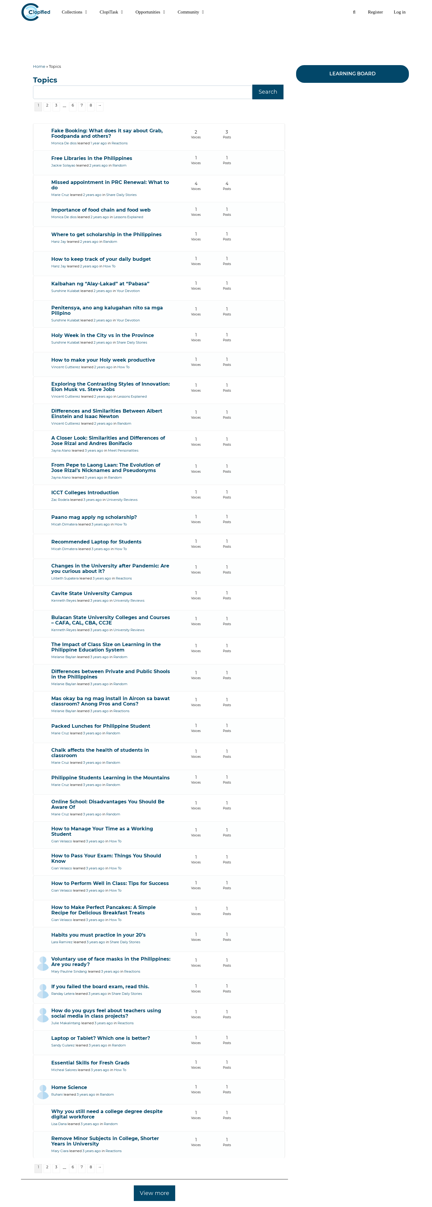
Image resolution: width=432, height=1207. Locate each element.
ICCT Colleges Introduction (85, 492)
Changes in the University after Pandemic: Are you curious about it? (110, 568)
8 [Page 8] (91, 105)
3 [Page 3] (56, 105)
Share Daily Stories (121, 195)
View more (154, 1193)
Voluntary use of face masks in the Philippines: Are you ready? (110, 961)
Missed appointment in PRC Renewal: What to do (110, 185)
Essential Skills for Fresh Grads (90, 1063)
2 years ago (98, 165)
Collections (78, 12)
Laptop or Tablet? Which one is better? (100, 1038)
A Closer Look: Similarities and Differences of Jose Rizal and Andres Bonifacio (108, 440)
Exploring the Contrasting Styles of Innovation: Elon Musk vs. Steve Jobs (110, 386)
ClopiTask (115, 12)
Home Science (69, 1087)
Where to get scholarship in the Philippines (106, 234)
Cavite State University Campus (91, 593)
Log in (400, 12)
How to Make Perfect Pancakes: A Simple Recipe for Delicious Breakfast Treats (103, 910)
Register (375, 12)
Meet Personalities (123, 450)
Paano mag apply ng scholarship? (94, 517)
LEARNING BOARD (352, 74)
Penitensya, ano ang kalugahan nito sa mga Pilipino (107, 310)
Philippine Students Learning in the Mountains (110, 778)
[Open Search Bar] (354, 12)
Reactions (120, 143)
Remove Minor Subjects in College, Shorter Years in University (105, 1141)
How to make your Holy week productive (103, 360)
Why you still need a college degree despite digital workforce (107, 1114)
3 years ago (94, 450)
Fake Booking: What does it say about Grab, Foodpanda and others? (107, 133)
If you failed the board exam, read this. (100, 986)
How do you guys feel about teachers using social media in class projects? (106, 1013)
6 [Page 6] (73, 105)
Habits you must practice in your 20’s (98, 935)
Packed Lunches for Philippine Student (100, 726)
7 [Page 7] (82, 105)
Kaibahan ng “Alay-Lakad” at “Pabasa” (100, 284)
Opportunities (154, 12)
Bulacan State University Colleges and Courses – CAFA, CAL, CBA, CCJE (110, 620)
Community (194, 12)
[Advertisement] (216, 37)
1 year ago (99, 143)
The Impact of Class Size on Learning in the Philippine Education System (106, 647)
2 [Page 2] (47, 105)
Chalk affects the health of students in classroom (100, 752)
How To (109, 266)
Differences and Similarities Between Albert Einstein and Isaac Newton (106, 413)
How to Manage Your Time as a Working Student (102, 831)
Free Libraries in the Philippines (91, 158)
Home (39, 66)
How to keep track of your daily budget (101, 259)
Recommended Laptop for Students (96, 542)
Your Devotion (128, 291)
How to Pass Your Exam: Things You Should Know (106, 858)
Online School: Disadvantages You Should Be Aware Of (107, 804)
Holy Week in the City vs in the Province (102, 335)
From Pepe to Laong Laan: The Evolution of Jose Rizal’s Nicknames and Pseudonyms (105, 467)
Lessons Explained (128, 217)
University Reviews (121, 500)
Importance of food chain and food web (101, 210)
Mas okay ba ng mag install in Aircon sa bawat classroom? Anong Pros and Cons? (110, 701)
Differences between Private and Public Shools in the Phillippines (110, 674)
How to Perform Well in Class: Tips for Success (110, 883)
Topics (45, 80)
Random (119, 165)
